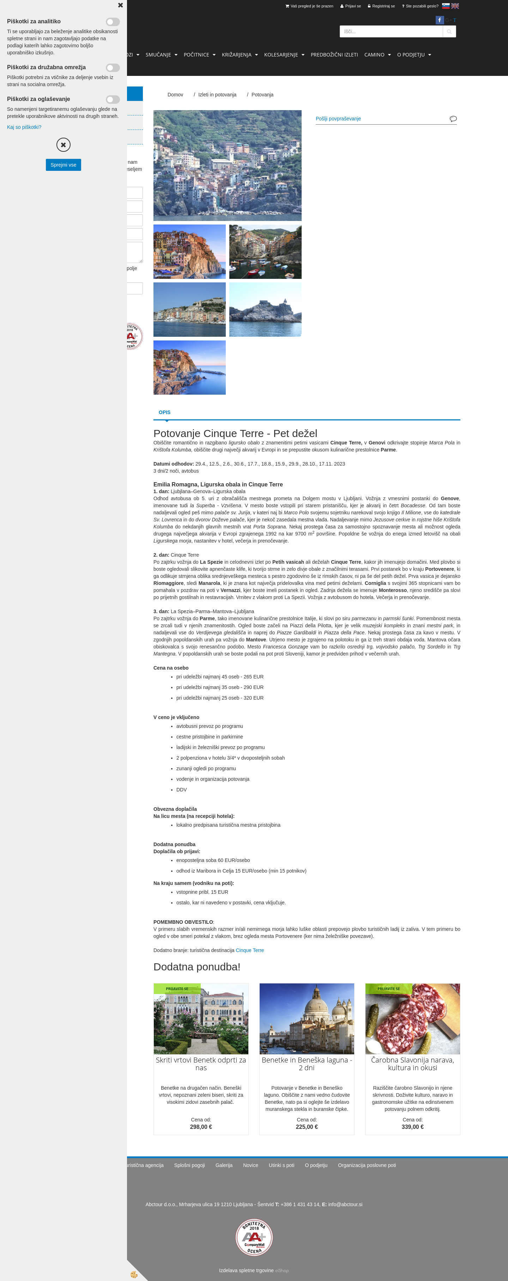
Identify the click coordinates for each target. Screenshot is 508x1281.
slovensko (446, 6)
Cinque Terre (250, 950)
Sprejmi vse (63, 165)
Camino (374, 54)
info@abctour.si (345, 1204)
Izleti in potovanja (217, 94)
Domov (175, 94)
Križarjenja (237, 54)
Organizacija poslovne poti (367, 1165)
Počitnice (196, 54)
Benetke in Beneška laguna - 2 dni (307, 1063)
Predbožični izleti (334, 54)
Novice (250, 1165)
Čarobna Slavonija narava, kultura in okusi (412, 1063)
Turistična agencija (143, 1165)
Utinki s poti (281, 1165)
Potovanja (262, 94)
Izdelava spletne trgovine (246, 1270)
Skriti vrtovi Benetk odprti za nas (201, 1063)
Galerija (224, 1165)
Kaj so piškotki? (24, 127)
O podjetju (411, 54)
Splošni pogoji (189, 1165)
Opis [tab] (164, 412)
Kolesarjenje (281, 54)
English (455, 6)
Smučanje (158, 54)
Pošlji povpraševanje (338, 118)
